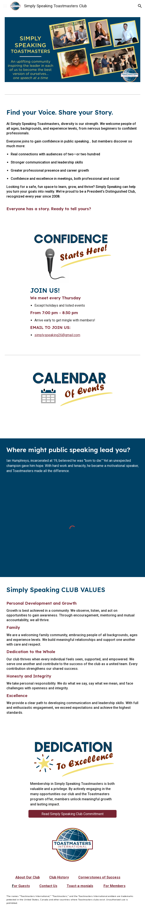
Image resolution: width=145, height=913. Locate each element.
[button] (5, 6)
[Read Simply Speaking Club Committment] (72, 813)
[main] (73, 161)
